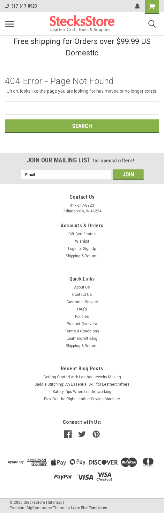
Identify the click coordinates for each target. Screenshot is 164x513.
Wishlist (82, 241)
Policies (82, 316)
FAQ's (82, 309)
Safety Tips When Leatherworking (82, 391)
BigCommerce (39, 508)
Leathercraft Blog (82, 338)
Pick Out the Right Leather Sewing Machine (82, 399)
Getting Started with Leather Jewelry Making (82, 377)
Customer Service (82, 302)
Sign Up (89, 248)
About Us (82, 287)
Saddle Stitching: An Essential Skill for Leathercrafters (82, 384)
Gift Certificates (82, 234)
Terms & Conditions (82, 331)
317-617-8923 (21, 6)
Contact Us (82, 294)
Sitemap (55, 502)
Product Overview (82, 324)
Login (73, 248)
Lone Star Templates (89, 508)
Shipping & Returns (82, 256)
